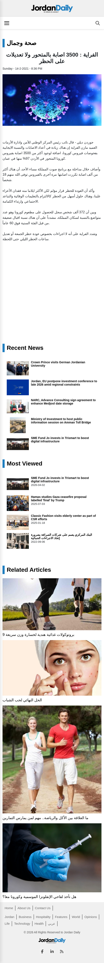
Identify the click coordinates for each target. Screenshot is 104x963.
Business (25, 917)
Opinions (90, 917)
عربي (51, 923)
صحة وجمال (21, 43)
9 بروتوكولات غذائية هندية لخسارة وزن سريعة (38, 635)
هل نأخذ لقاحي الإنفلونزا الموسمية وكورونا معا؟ (40, 897)
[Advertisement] (52, 276)
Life (7, 923)
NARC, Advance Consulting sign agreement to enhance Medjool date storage (63, 401)
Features (61, 917)
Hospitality (43, 917)
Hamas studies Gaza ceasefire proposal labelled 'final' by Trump (59, 498)
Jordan (9, 917)
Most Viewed (24, 464)
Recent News (25, 348)
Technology (22, 923)
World (76, 917)
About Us (24, 908)
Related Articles (29, 570)
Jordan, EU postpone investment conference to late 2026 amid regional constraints (64, 382)
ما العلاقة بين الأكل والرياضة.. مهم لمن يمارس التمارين (45, 818)
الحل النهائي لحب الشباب (22, 700)
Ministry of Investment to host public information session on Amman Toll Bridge (61, 420)
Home (9, 908)
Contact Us (43, 908)
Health (39, 923)
